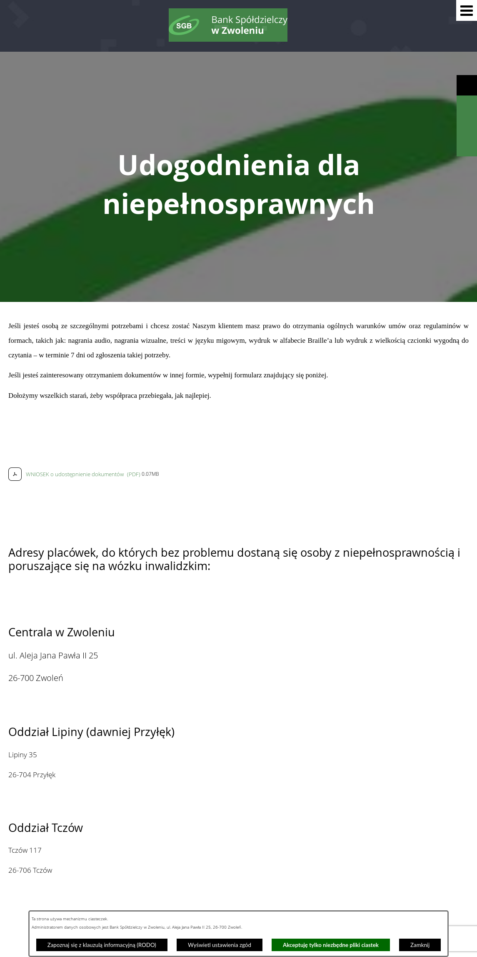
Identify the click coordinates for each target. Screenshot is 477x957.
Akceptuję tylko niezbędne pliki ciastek (331, 945)
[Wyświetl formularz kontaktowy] (467, 146)
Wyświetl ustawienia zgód (219, 945)
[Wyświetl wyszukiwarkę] (467, 105)
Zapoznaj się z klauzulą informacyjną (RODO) (101, 945)
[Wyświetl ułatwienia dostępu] (467, 85)
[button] (466, 10)
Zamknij (420, 945)
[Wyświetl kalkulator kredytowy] (467, 126)
